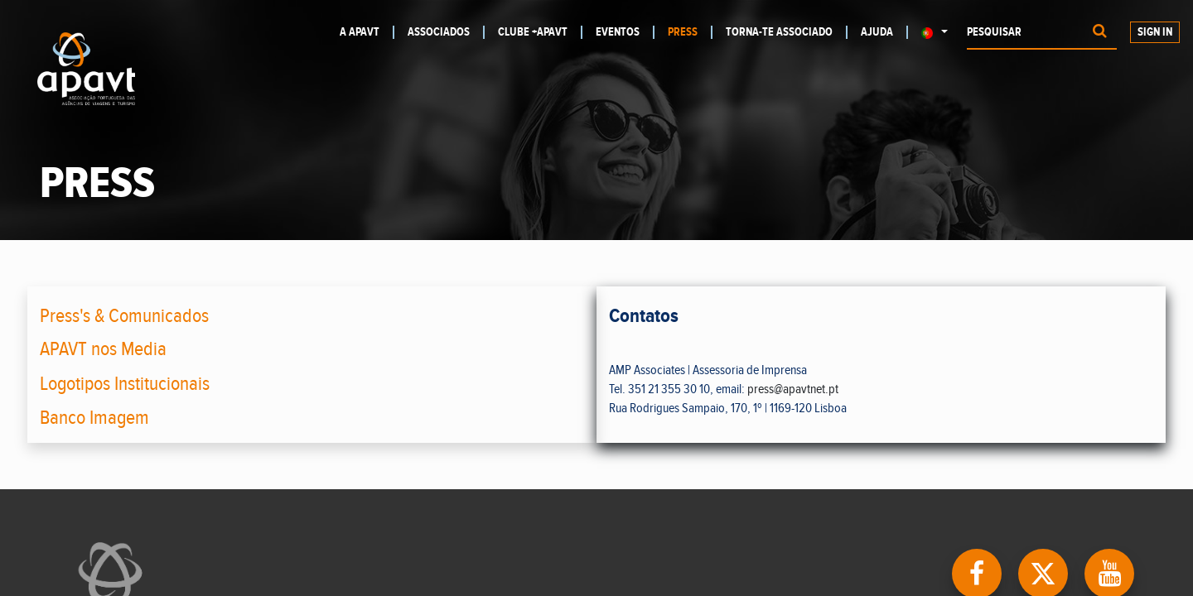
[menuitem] (367, 32)
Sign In (1154, 32)
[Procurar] (1100, 33)
